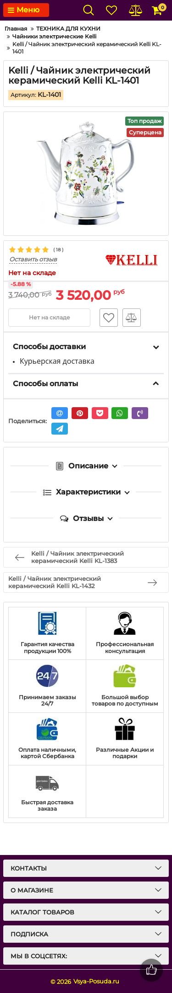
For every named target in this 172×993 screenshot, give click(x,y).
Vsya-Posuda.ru (96, 981)
